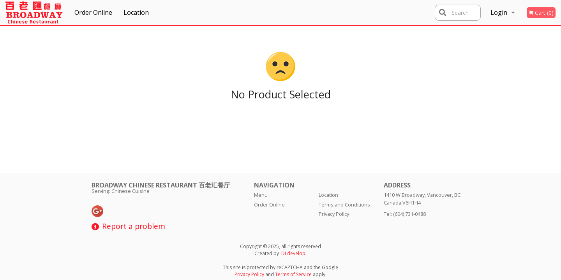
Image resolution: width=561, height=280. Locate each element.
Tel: (405, 213)
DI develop (293, 253)
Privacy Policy (334, 213)
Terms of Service (293, 274)
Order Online (93, 12)
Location (136, 12)
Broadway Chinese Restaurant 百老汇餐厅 (161, 185)
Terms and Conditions (344, 204)
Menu (261, 194)
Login (498, 12)
